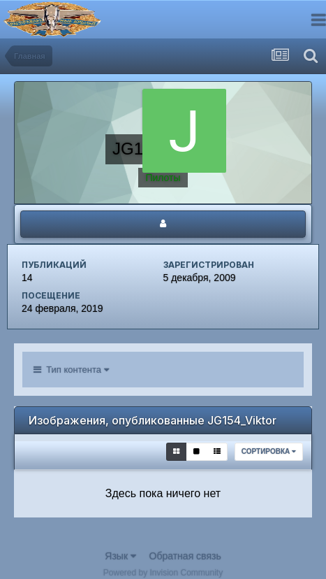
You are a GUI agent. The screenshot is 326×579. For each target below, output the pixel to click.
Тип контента (71, 369)
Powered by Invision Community (163, 573)
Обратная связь (185, 556)
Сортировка (269, 451)
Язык (120, 556)
